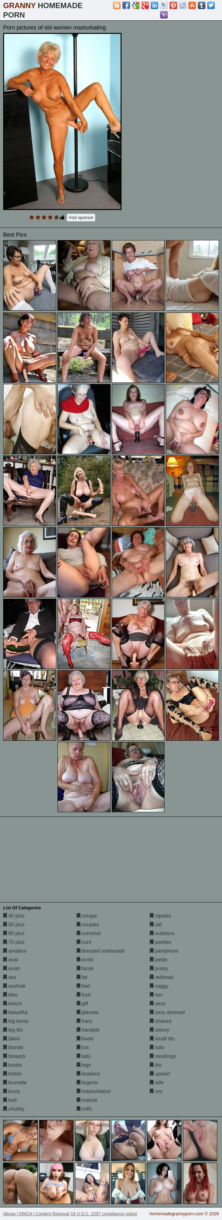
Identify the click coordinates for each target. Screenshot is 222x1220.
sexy (157, 1003)
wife (157, 1082)
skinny (159, 1030)
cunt (84, 942)
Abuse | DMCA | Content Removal (36, 1213)
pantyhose (164, 951)
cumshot (89, 933)
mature (87, 1100)
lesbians (88, 1073)
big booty (16, 1021)
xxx (156, 1091)
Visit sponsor (81, 217)
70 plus (13, 942)
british (12, 1073)
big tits (13, 1030)
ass (9, 977)
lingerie (87, 1082)
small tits (162, 1038)
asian (11, 968)
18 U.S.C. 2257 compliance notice (104, 1213)
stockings (163, 1056)
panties (160, 942)
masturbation (94, 1091)
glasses (88, 1012)
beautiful (15, 1012)
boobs (12, 1065)
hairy (85, 1021)
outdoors (162, 933)
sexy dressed (167, 1012)
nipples (160, 915)
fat (82, 977)
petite (158, 959)
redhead (161, 977)
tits (155, 1065)
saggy (159, 986)
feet (83, 986)
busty (11, 1091)
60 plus (13, 933)
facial (85, 968)
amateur (15, 951)
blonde (13, 1047)
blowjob (14, 1056)
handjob (88, 1030)
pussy (159, 968)
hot (83, 1047)
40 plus (13, 915)
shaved (160, 1021)
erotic (85, 959)
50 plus (13, 924)
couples (88, 924)
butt (10, 1100)
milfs (84, 1109)
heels (85, 1038)
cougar (87, 915)
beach (12, 1003)
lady (84, 1056)
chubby (13, 1109)
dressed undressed (101, 951)
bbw (10, 994)
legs (84, 1065)
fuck (84, 994)
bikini (11, 1038)
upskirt (160, 1073)
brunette (15, 1082)
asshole (14, 986)
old (156, 924)
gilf (82, 1003)
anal (10, 959)
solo (157, 1047)
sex (156, 994)
